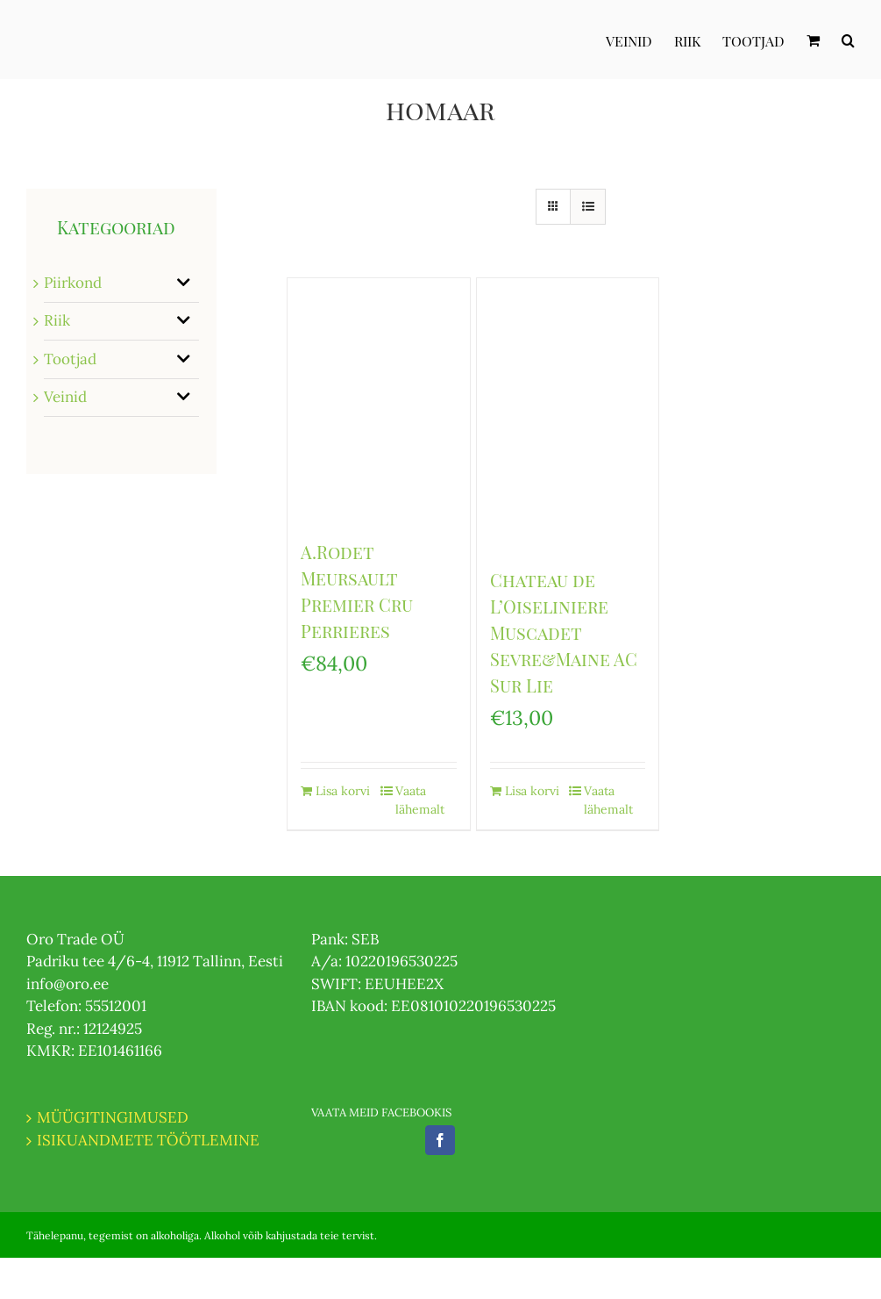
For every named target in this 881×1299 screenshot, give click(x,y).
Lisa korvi (343, 791)
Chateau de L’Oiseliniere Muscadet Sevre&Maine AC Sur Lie (563, 632)
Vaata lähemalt (419, 800)
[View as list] (588, 207)
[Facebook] (440, 1140)
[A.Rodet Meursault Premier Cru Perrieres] (378, 399)
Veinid (65, 396)
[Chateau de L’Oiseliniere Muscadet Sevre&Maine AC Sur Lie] (567, 413)
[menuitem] (640, 39)
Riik (57, 320)
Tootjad (70, 359)
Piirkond (73, 282)
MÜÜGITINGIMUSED (112, 1117)
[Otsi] (848, 39)
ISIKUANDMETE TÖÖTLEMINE (148, 1140)
